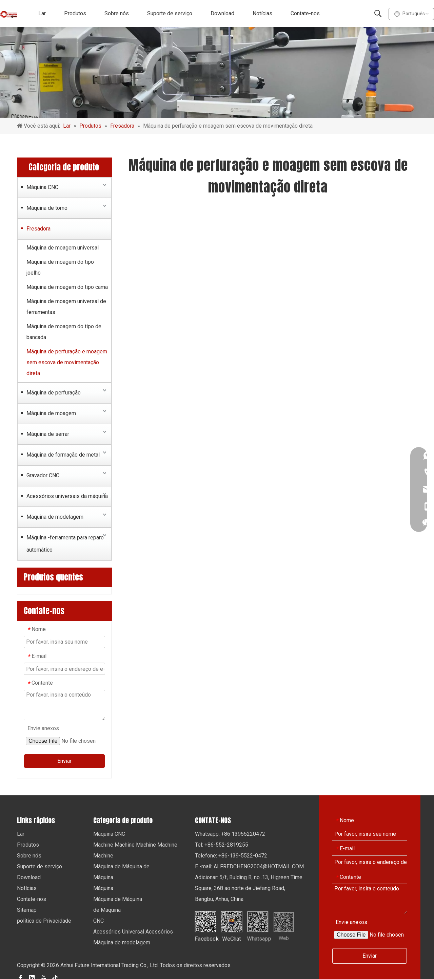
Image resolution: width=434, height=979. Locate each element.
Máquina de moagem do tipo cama (67, 287)
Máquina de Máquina (117, 899)
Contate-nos (305, 13)
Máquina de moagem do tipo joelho (60, 267)
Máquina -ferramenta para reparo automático (65, 543)
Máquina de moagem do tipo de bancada (63, 331)
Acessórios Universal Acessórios (133, 931)
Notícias (262, 13)
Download (222, 13)
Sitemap (27, 910)
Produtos (75, 13)
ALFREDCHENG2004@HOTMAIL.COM (259, 866)
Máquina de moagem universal (62, 247)
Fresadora (38, 228)
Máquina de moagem (51, 413)
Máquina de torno (46, 208)
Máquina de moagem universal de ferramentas (66, 306)
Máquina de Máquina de (121, 866)
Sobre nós (116, 13)
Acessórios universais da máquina (67, 496)
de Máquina (107, 910)
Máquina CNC (42, 187)
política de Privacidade (44, 921)
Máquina (103, 877)
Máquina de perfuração (53, 392)
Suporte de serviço (169, 13)
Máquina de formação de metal (63, 454)
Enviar (64, 761)
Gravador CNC (42, 475)
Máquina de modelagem (54, 517)
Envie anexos (43, 728)
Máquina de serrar (47, 434)
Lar (42, 13)
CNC (98, 921)
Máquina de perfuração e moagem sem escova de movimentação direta (66, 362)
